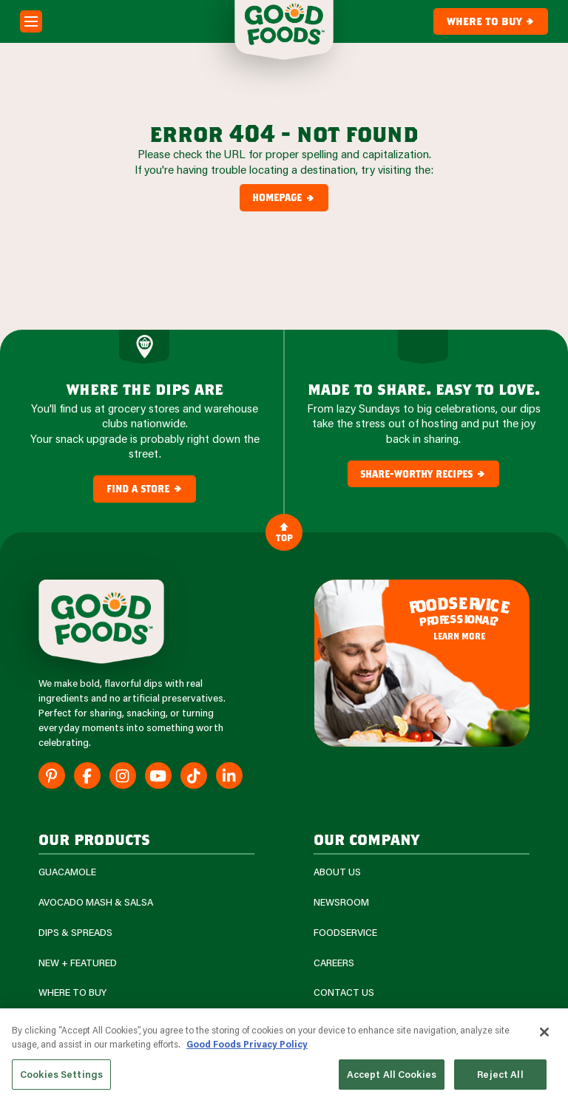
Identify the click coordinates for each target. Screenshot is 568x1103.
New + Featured (77, 963)
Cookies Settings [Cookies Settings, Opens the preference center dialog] (61, 1079)
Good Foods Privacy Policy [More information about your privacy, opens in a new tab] (247, 1049)
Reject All (500, 1079)
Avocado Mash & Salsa (95, 902)
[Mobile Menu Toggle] (31, 21)
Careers (334, 963)
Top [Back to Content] (284, 531)
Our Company (366, 839)
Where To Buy (72, 992)
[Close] (544, 1037)
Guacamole (67, 872)
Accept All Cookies (391, 1079)
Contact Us (344, 992)
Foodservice (345, 932)
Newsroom (341, 902)
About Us (337, 872)
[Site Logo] (101, 622)
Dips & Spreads (75, 932)
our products (94, 839)
